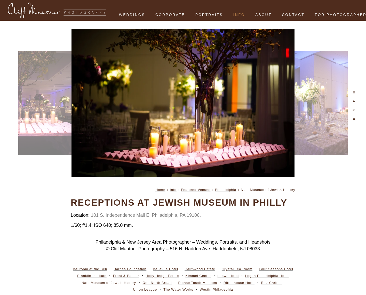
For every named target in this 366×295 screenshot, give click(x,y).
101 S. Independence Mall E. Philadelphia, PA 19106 (145, 215)
